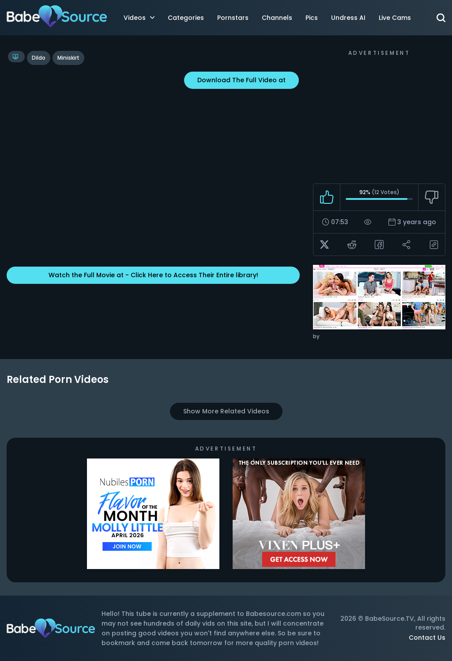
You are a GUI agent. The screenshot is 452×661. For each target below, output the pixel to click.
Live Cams (395, 17)
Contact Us (427, 637)
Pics (311, 17)
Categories (186, 17)
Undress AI (348, 17)
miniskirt (68, 57)
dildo (38, 57)
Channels (277, 17)
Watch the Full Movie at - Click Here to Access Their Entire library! (153, 275)
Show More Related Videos (226, 411)
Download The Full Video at (241, 80)
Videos (139, 17)
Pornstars (233, 17)
